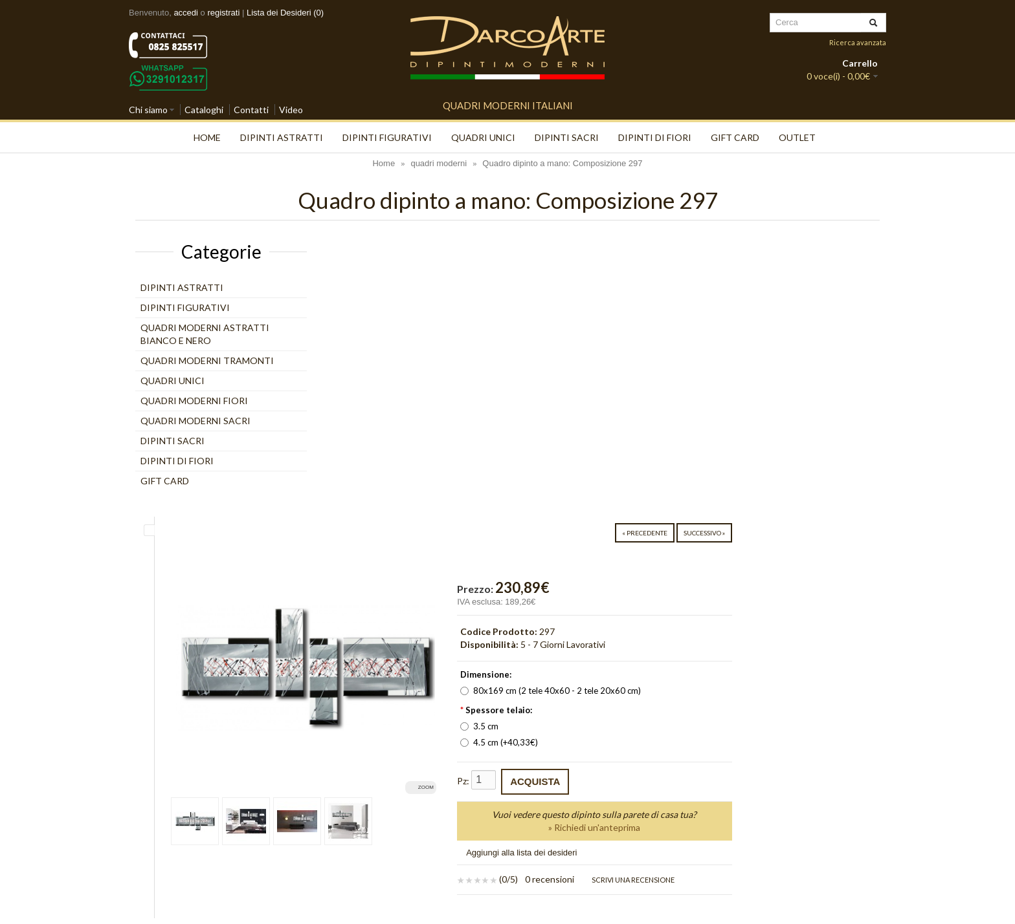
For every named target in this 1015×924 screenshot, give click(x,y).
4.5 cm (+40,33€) (659, 465)
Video (291, 109)
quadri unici (483, 137)
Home (207, 137)
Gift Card (735, 137)
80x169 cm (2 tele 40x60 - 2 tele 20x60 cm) (710, 414)
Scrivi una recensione (787, 603)
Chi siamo (148, 109)
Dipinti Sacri (567, 137)
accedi (185, 12)
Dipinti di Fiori (654, 137)
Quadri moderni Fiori (194, 400)
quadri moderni (438, 163)
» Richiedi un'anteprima (748, 550)
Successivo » (852, 256)
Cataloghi (203, 109)
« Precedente (792, 256)
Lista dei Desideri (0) (285, 12)
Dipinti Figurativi (387, 137)
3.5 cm (639, 449)
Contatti (251, 109)
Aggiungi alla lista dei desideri (681, 576)
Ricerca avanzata (857, 42)
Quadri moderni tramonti (207, 360)
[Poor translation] (47, 739)
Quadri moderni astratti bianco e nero (204, 334)
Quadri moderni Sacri (195, 420)
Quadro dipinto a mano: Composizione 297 (562, 163)
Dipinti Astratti (281, 137)
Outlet (797, 137)
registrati (223, 12)
